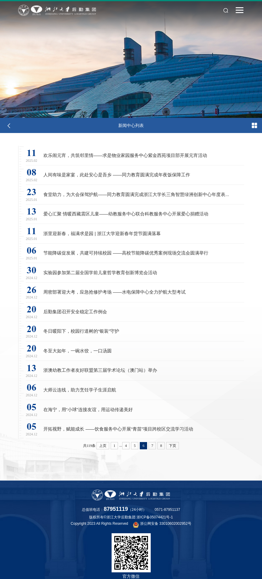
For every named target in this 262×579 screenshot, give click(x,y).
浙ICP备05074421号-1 (154, 517)
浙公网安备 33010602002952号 (162, 524)
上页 (102, 450)
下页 (172, 450)
